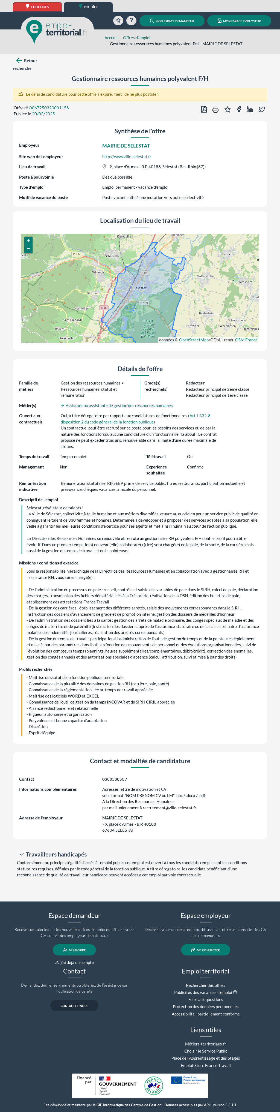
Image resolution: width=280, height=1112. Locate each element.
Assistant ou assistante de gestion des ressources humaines (117, 405)
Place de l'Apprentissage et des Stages (205, 1058)
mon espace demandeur (172, 20)
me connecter (205, 950)
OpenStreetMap (194, 339)
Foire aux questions (205, 999)
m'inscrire (74, 950)
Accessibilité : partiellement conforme (206, 1013)
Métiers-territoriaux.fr (205, 1043)
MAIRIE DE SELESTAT (126, 146)
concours (37, 6)
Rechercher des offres (205, 985)
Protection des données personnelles (206, 1006)
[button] (28, 241)
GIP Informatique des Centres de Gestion (129, 1105)
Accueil (111, 37)
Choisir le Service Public (205, 1050)
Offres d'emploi (136, 37)
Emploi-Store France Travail (206, 1065)
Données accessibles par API (187, 1105)
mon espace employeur (239, 20)
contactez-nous (74, 1005)
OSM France (246, 339)
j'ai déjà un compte (74, 962)
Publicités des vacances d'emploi (203, 992)
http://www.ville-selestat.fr (126, 156)
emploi (88, 6)
